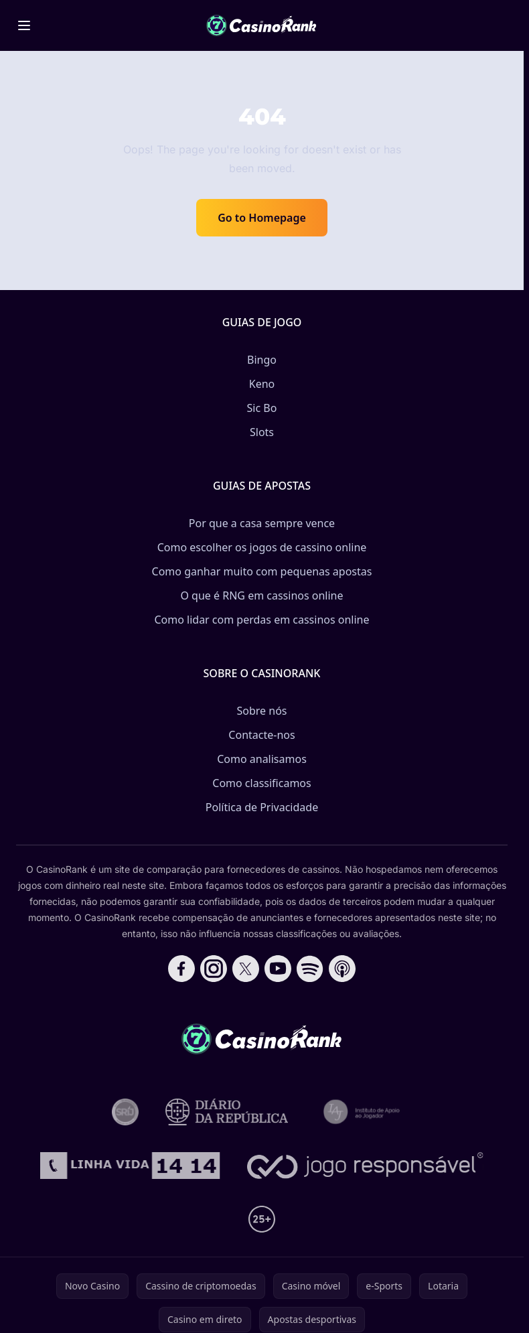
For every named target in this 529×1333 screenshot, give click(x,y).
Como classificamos (261, 783)
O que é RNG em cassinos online (261, 595)
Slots (262, 432)
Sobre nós (261, 710)
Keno (262, 383)
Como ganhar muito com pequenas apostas (262, 571)
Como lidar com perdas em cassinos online (261, 619)
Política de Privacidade (262, 807)
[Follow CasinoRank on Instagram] (213, 968)
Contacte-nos (261, 734)
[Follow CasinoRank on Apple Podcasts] (342, 968)
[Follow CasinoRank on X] (245, 968)
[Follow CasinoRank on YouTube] (277, 968)
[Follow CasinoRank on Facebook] (181, 968)
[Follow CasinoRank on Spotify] (310, 968)
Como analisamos (262, 759)
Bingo (262, 359)
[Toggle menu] (24, 25)
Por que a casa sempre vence (262, 523)
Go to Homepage (262, 217)
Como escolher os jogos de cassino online (262, 547)
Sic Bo (262, 408)
